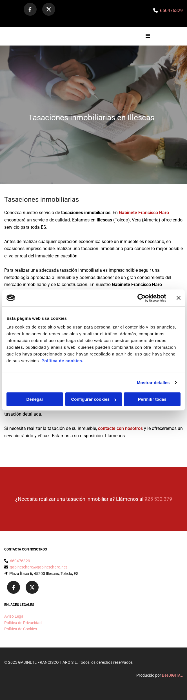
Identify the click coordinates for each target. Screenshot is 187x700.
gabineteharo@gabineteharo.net (38, 567)
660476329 (171, 10)
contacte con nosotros (120, 428)
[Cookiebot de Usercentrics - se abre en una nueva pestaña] (141, 298)
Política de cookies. (62, 360)
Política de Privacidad (23, 622)
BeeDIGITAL (172, 675)
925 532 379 (158, 499)
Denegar (34, 399)
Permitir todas (152, 399)
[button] (138, 36)
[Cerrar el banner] (179, 298)
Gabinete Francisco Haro (144, 212)
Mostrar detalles (153, 382)
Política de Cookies (20, 629)
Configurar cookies (93, 399)
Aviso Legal (14, 616)
